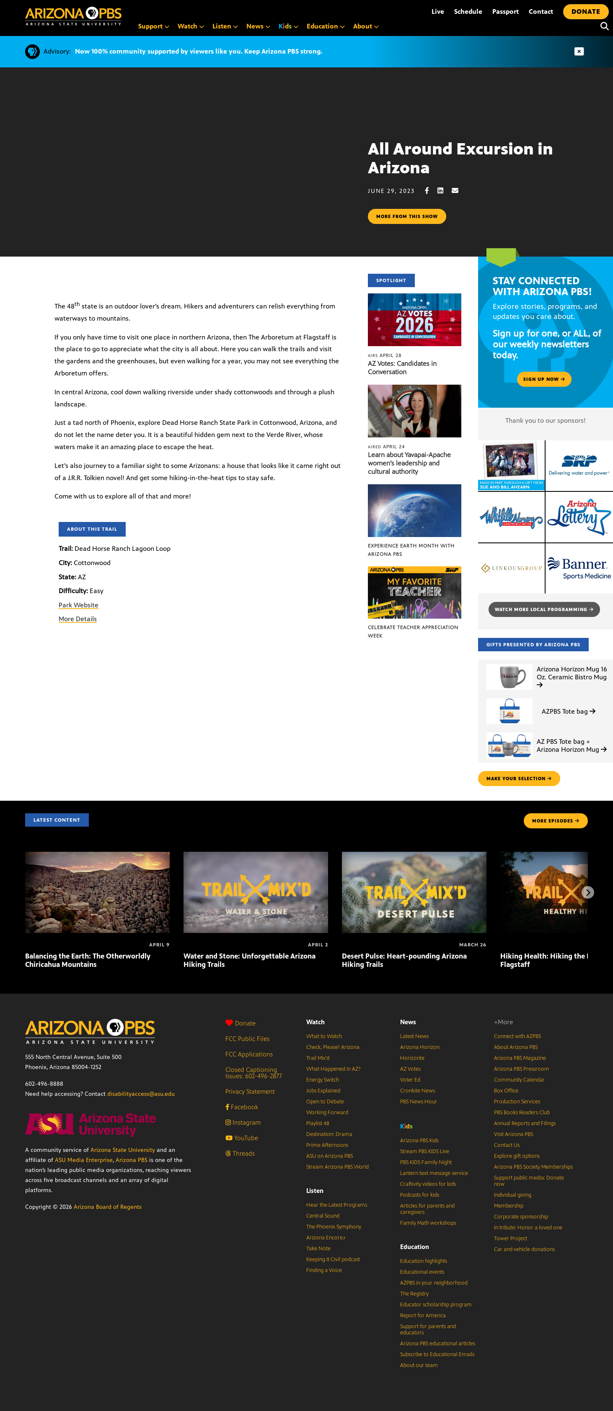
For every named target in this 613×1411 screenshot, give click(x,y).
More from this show (407, 216)
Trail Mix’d (317, 1058)
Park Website (78, 605)
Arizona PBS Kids (419, 1140)
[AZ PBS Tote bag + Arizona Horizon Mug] (509, 733)
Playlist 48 (317, 1123)
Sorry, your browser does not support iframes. (184, 186)
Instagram (243, 1122)
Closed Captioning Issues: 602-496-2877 (253, 1073)
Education (414, 1247)
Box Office (506, 1090)
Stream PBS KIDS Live (424, 1151)
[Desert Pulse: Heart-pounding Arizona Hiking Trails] (414, 856)
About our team (419, 1365)
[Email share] (459, 191)
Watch (315, 1022)
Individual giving (512, 1195)
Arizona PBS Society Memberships (533, 1167)
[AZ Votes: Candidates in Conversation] (414, 298)
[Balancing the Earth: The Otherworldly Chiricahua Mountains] (97, 856)
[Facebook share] (431, 191)
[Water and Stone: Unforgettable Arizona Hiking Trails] (256, 856)
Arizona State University (123, 1150)
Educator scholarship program (436, 1304)
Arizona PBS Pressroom (521, 1069)
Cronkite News (417, 1090)
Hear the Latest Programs (336, 1205)
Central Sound (322, 1216)
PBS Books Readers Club (522, 1112)
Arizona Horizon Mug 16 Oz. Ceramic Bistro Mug (572, 676)
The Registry (414, 1293)
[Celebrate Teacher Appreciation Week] (414, 571)
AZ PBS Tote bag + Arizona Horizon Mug (572, 745)
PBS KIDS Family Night (426, 1162)
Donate (240, 1023)
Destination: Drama (329, 1134)
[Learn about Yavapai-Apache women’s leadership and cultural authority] (414, 389)
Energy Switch (322, 1080)
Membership (508, 1206)
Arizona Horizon (420, 1047)
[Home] (73, 16)
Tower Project (510, 1238)
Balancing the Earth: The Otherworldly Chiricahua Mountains (87, 960)
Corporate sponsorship (521, 1216)
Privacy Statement (250, 1091)
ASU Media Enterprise (84, 1160)
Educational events (422, 1272)
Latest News (414, 1036)
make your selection (519, 778)
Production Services (517, 1101)
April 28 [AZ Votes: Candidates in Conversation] (385, 355)
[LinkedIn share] (444, 191)
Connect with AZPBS (517, 1036)
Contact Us (507, 1145)
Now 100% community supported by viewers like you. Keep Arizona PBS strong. (198, 51)
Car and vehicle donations (524, 1249)
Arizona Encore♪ (326, 1237)
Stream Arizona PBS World (337, 1167)
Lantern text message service (434, 1173)
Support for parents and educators (428, 1329)
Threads (240, 1153)
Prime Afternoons (327, 1145)
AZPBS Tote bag (568, 711)
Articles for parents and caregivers (427, 1209)
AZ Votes (410, 1069)
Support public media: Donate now (529, 1181)
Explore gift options (517, 1156)
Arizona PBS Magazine (520, 1058)
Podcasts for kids (419, 1195)
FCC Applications (249, 1054)
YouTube (241, 1138)
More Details (78, 619)
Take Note (318, 1248)
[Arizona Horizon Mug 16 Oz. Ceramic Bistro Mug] (509, 664)
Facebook (241, 1107)
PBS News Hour (418, 1101)
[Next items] (588, 892)
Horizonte (412, 1058)
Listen (314, 1191)
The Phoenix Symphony (333, 1226)
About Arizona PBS (516, 1047)
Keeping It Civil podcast (333, 1259)
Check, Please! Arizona (333, 1047)
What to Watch (324, 1036)
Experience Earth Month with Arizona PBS (411, 550)
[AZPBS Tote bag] (509, 698)
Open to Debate (325, 1101)
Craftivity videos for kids (428, 1184)
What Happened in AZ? (333, 1069)
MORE (555, 821)
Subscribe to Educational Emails (437, 1354)
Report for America (423, 1315)
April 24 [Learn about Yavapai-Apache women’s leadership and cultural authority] (386, 447)
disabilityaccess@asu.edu (141, 1093)
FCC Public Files (247, 1039)
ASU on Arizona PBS (329, 1156)
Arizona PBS (131, 1160)
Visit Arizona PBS (513, 1134)
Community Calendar (519, 1080)
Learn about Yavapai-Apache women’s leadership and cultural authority (409, 463)
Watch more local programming (544, 609)
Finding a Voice (324, 1270)
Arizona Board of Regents (108, 1207)
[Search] (602, 26)
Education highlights (423, 1261)
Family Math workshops (428, 1223)
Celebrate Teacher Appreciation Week (413, 632)
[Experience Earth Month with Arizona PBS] (414, 489)
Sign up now (544, 379)
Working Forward (327, 1112)
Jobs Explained (323, 1090)
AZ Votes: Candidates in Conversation (402, 368)
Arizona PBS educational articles (437, 1343)
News (408, 1022)
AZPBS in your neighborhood (434, 1283)
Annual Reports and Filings (525, 1123)
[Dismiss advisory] (579, 51)
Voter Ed (410, 1080)
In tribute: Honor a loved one (528, 1227)
